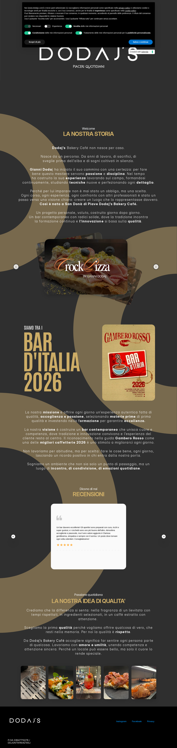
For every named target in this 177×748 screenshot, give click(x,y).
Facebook (137, 721)
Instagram (121, 721)
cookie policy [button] (130, 11)
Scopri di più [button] (35, 42)
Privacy (151, 721)
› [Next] (156, 267)
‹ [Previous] (16, 267)
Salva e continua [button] (140, 42)
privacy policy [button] (124, 8)
